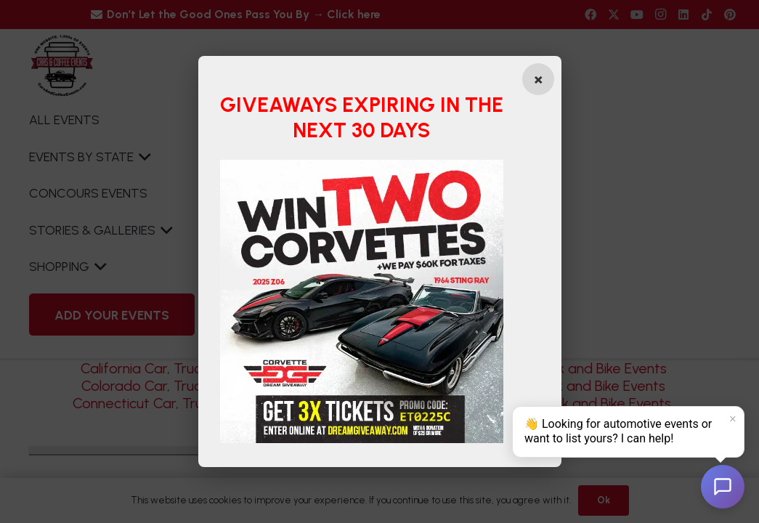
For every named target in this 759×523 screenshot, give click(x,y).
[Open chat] (722, 486)
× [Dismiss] (732, 419)
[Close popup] (538, 79)
